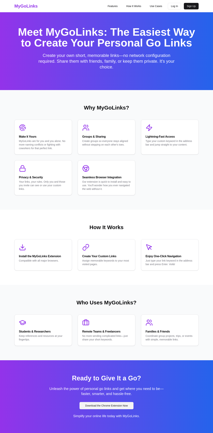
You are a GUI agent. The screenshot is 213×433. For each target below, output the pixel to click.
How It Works (133, 6)
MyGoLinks (26, 6)
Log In (174, 6)
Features (113, 6)
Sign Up (191, 6)
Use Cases (156, 6)
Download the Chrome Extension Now (106, 405)
